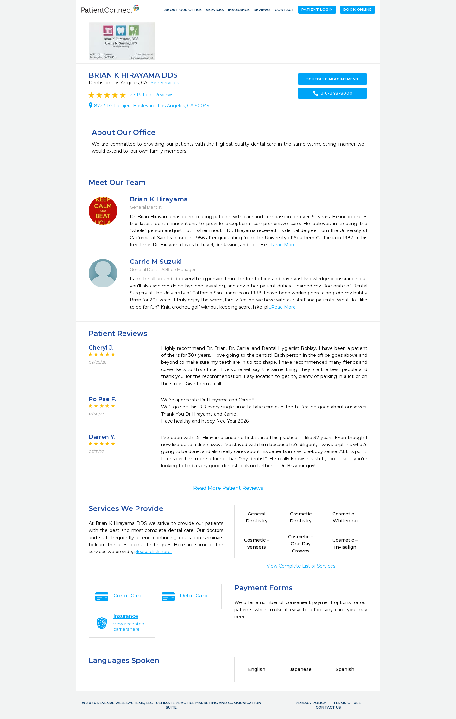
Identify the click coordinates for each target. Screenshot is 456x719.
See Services (165, 82)
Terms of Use (347, 703)
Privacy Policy (311, 703)
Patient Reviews (151, 95)
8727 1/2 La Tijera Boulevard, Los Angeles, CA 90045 (151, 106)
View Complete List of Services (301, 566)
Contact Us (328, 707)
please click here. (153, 551)
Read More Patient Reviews (228, 488)
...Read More (282, 245)
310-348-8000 (333, 93)
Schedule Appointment (332, 79)
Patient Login (317, 9)
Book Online (357, 9)
